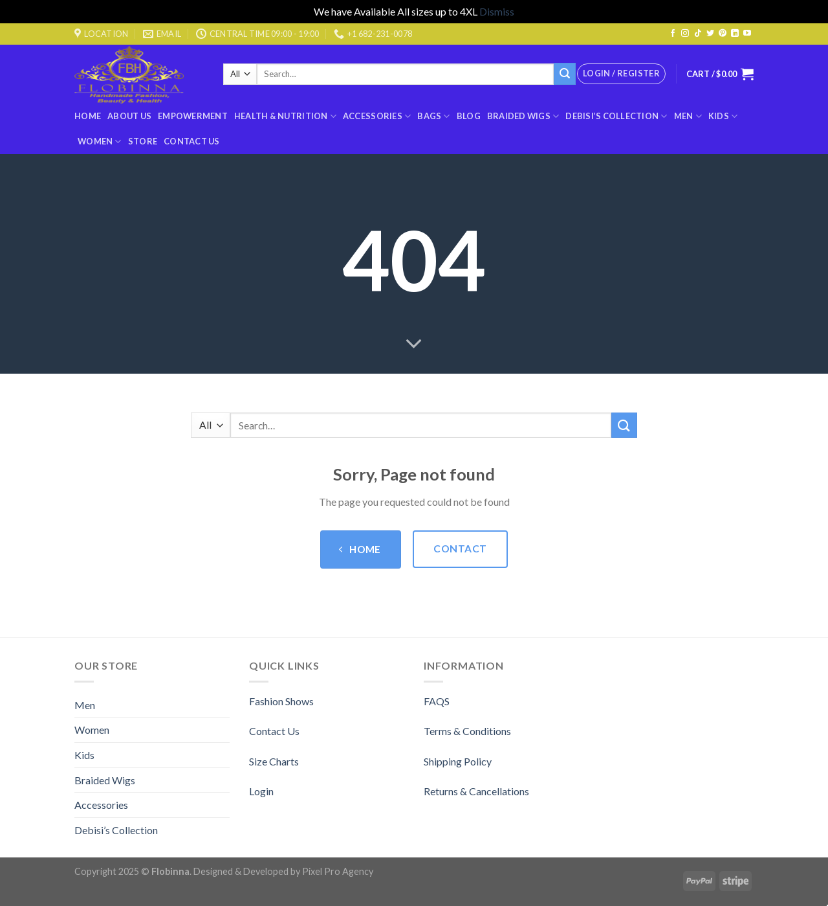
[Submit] (565, 74)
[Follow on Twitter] (710, 33)
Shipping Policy (458, 761)
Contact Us (192, 141)
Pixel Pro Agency (337, 871)
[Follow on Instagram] (685, 33)
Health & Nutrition (285, 116)
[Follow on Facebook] (673, 33)
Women (100, 141)
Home (87, 116)
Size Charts (274, 761)
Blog (469, 116)
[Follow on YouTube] (747, 33)
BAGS (433, 116)
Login (261, 791)
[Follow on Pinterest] (722, 33)
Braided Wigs (523, 116)
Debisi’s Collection (616, 116)
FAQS (437, 701)
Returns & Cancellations (476, 791)
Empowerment (193, 116)
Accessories (377, 116)
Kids (722, 116)
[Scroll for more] (414, 344)
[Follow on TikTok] (698, 33)
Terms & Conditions (467, 731)
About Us (129, 116)
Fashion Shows (281, 701)
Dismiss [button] (496, 11)
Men (688, 116)
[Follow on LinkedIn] (735, 33)
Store (142, 141)
